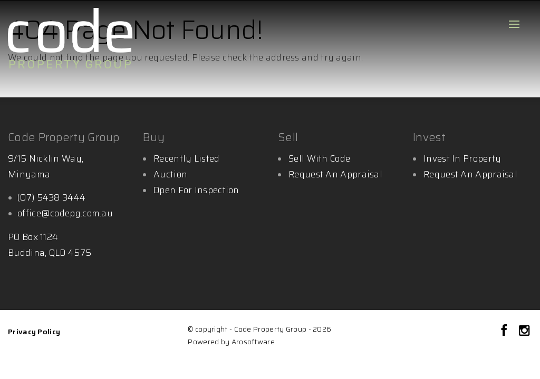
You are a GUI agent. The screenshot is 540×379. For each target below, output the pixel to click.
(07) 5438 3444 (51, 197)
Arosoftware (253, 341)
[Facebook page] (506, 332)
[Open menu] (514, 24)
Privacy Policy (34, 331)
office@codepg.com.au (65, 213)
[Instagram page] (524, 332)
